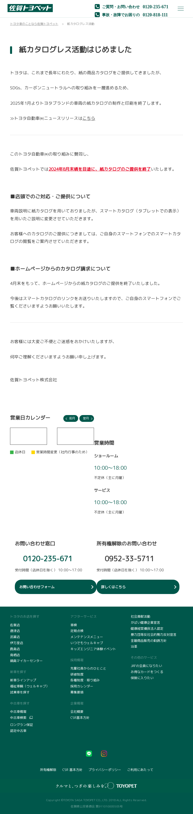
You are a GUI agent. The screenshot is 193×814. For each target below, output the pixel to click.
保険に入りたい (142, 678)
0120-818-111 (155, 14)
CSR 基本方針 (72, 769)
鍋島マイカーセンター (26, 660)
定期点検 (76, 630)
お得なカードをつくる (147, 672)
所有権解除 (48, 769)
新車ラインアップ (23, 680)
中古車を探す (20, 703)
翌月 (86, 418)
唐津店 (15, 630)
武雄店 (15, 637)
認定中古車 (18, 730)
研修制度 (76, 674)
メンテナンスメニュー (86, 637)
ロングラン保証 (21, 724)
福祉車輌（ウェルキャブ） (29, 686)
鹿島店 (15, 649)
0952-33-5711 (129, 559)
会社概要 (76, 711)
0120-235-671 (155, 6)
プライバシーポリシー (104, 769)
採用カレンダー (81, 686)
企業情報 (76, 703)
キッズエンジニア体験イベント (93, 649)
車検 (73, 625)
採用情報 (76, 660)
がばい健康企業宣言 (145, 622)
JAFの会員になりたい (146, 665)
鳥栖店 (15, 655)
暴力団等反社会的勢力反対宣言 (153, 634)
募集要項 (76, 692)
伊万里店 (16, 643)
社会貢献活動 (140, 616)
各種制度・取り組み (85, 680)
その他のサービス (144, 657)
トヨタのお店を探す (24, 616)
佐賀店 (15, 625)
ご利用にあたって (140, 769)
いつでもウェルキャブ (86, 643)
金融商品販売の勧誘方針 (149, 640)
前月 (72, 418)
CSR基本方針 (79, 717)
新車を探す (18, 672)
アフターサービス (83, 616)
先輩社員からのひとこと (88, 668)
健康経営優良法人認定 (147, 628)
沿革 (134, 646)
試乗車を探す (20, 692)
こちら (88, 118)
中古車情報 (18, 711)
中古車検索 (18, 717)
